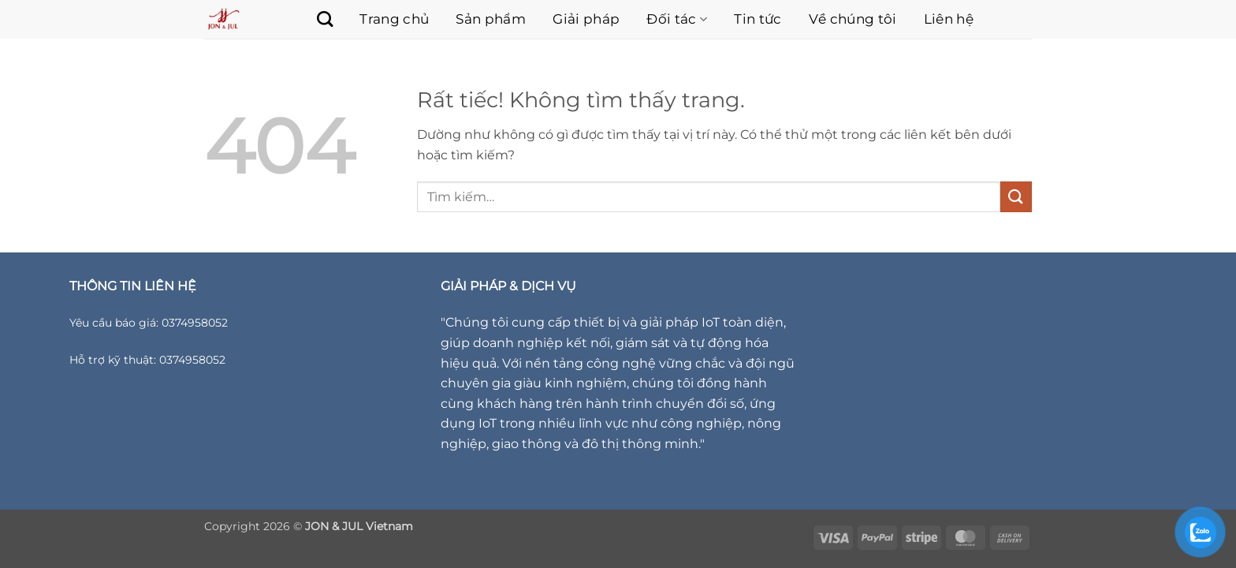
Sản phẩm (491, 19)
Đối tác (676, 19)
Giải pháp (586, 19)
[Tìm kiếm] (317, 19)
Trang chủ (394, 19)
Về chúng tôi (853, 19)
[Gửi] (1016, 196)
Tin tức (757, 19)
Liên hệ (949, 19)
